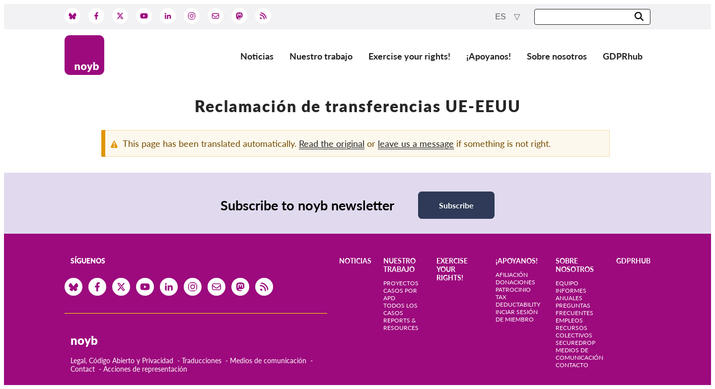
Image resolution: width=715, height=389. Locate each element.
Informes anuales (571, 294)
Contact (83, 369)
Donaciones (515, 282)
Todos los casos (400, 309)
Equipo (567, 283)
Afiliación (512, 274)
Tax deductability (518, 300)
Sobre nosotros (557, 56)
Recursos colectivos (574, 331)
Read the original (331, 143)
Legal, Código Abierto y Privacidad (122, 360)
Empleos (569, 320)
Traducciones (201, 360)
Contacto (572, 365)
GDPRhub (623, 56)
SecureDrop (575, 342)
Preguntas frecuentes (574, 309)
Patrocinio (513, 289)
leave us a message (416, 143)
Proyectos (401, 283)
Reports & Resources (401, 324)
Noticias (257, 56)
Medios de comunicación (268, 360)
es (501, 16)
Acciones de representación (145, 369)
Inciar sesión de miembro (517, 315)
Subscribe (456, 205)
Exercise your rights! (409, 56)
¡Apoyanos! (488, 56)
